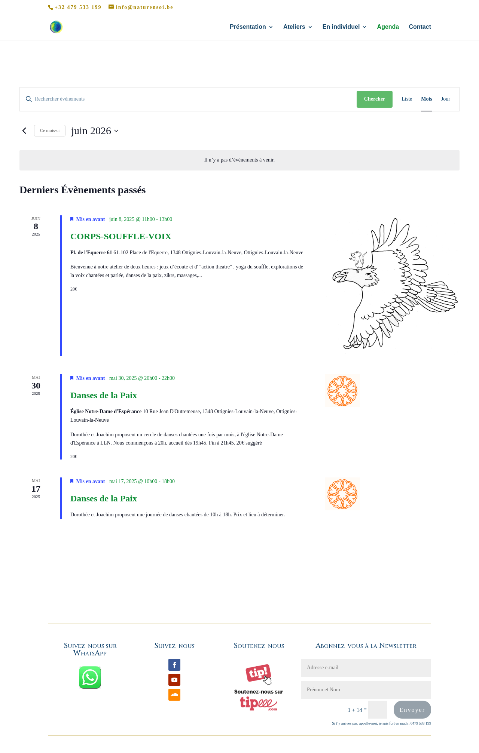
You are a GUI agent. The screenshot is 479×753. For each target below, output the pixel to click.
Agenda (388, 27)
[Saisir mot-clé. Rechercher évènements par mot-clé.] (188, 99)
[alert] (239, 160)
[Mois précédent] (23, 130)
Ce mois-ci (50, 130)
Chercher (374, 99)
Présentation (248, 27)
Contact (420, 27)
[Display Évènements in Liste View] (407, 99)
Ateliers (294, 27)
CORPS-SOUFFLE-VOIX (120, 236)
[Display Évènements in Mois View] (426, 99)
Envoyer (412, 710)
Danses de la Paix (103, 395)
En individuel (341, 27)
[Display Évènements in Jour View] (445, 99)
